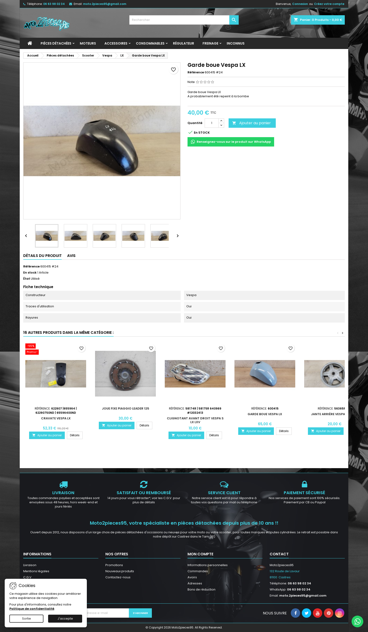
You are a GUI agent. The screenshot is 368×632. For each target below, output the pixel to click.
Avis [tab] (71, 255)
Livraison (29, 565)
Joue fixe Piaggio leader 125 (125, 408)
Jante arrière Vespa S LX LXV (334, 414)
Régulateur (183, 43)
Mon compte (200, 554)
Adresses (195, 583)
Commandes (198, 571)
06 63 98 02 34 (54, 4)
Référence (196, 72)
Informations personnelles (208, 565)
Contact (279, 554)
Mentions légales (36, 571)
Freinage (210, 43)
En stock (30, 273)
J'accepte (65, 618)
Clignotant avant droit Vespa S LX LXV (195, 420)
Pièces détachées (56, 43)
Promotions (114, 565)
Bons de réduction (201, 589)
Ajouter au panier (251, 123)
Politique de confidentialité (31, 608)
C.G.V (27, 577)
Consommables (150, 43)
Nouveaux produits (119, 571)
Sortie (26, 618)
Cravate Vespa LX (56, 418)
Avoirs (192, 577)
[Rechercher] (184, 20)
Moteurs (88, 43)
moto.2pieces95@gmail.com (104, 4)
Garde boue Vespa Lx (265, 414)
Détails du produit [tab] (42, 255)
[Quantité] (212, 123)
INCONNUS (236, 43)
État (26, 279)
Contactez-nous (117, 577)
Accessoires (115, 43)
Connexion (300, 4)
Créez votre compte (329, 4)
